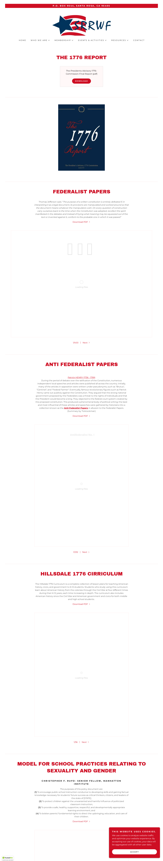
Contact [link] (139, 40)
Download (81, 81)
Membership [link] (56, 837)
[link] (81, 25)
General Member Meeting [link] (84, 837)
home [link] (22, 40)
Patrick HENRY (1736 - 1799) (81, 312)
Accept (134, 852)
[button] (40, 40)
